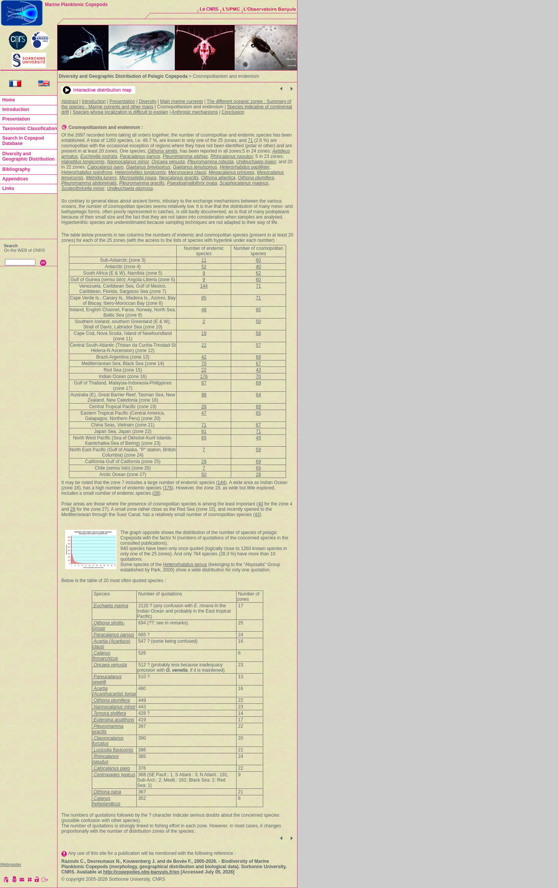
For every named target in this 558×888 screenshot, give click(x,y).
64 (258, 394)
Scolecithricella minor (82, 188)
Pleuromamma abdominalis (89, 183)
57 (258, 345)
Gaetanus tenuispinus (195, 167)
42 (203, 357)
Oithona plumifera (256, 177)
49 (258, 438)
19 (203, 333)
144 (204, 286)
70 (203, 363)
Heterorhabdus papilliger (245, 167)
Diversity (148, 101)
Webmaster (10, 864)
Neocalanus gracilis (178, 177)
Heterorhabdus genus (185, 564)
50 (258, 321)
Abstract (69, 101)
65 (258, 309)
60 (258, 260)
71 (250, 140)
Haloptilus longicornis (82, 161)
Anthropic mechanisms (195, 112)
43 (258, 370)
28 (203, 406)
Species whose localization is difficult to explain (120, 112)
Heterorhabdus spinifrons (86, 172)
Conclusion (233, 112)
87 (203, 383)
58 (258, 333)
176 (204, 376)
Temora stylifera (109, 713)
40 (258, 266)
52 (203, 266)
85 (203, 298)
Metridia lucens (101, 177)
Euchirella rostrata (98, 156)
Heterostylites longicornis (140, 172)
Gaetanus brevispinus (148, 167)
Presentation (122, 101)
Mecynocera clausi (187, 172)
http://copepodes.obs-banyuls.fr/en (141, 872)
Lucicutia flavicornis (113, 750)
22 (203, 345)
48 (203, 309)
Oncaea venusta (168, 161)
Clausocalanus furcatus (108, 740)
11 (203, 260)
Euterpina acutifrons (113, 719)
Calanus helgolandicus (106, 801)
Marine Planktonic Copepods (76, 4)
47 (203, 413)
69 (258, 357)
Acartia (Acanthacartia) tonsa (114, 691)
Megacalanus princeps (231, 172)
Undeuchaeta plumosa (130, 188)
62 (258, 273)
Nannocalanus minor (128, 161)
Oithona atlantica (218, 177)
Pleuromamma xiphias (185, 156)
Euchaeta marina (110, 605)
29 (203, 461)
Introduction (94, 101)
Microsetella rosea (137, 177)
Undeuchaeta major (256, 161)
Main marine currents (181, 101)
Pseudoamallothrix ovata (192, 183)
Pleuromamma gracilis (142, 183)
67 (258, 363)
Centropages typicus (114, 774)
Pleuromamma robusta (210, 161)
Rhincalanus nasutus (232, 156)
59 (258, 449)
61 (203, 431)
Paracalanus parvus (140, 156)
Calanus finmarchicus (105, 655)
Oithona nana (107, 792)
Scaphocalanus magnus (244, 183)
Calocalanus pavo (105, 167)
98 (203, 394)
